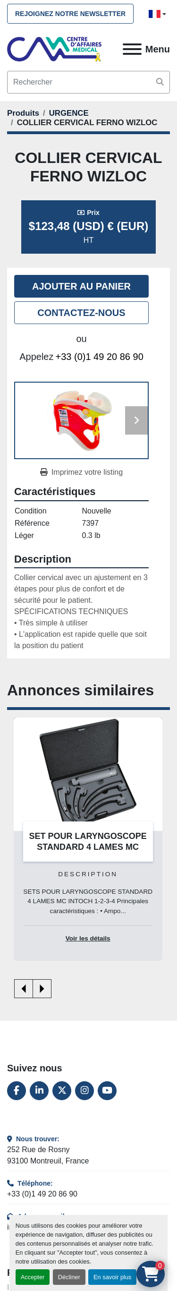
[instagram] (84, 1090)
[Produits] (23, 113)
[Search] (88, 82)
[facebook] (16, 1090)
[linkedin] (39, 1090)
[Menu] (132, 49)
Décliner (69, 1277)
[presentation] (23, 988)
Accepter (33, 1277)
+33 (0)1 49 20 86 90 (99, 356)
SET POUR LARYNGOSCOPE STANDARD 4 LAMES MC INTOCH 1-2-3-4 (88, 846)
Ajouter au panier (81, 286)
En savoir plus (112, 1277)
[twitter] (61, 1090)
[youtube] (107, 1090)
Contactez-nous (81, 313)
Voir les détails (88, 937)
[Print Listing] (81, 472)
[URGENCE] (69, 113)
